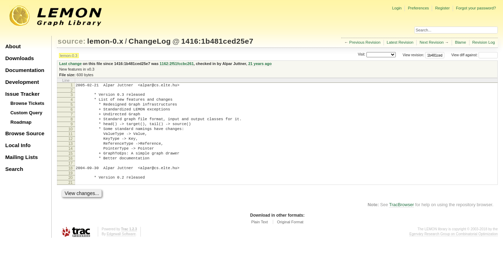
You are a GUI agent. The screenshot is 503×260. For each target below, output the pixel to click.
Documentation (24, 70)
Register (442, 8)
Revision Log (483, 42)
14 (70, 161)
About (13, 46)
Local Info (18, 145)
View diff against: (474, 55)
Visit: (361, 55)
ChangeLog (150, 41)
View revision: (413, 55)
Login (396, 8)
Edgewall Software (121, 253)
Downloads (19, 58)
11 (70, 143)
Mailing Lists (21, 157)
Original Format (290, 241)
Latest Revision (400, 42)
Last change (70, 64)
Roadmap (21, 122)
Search (14, 169)
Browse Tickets (27, 103)
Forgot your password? (476, 8)
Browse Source (24, 133)
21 (70, 201)
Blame (460, 42)
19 (70, 191)
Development (22, 82)
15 (70, 167)
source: (72, 41)
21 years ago (260, 64)
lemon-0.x (105, 41)
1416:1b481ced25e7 (217, 41)
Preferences (418, 8)
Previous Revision (365, 42)
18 (70, 185)
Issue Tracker (22, 94)
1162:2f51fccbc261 (177, 64)
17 (70, 179)
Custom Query (26, 112)
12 (70, 149)
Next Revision (432, 42)
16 (70, 173)
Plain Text (259, 241)
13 (70, 155)
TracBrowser (401, 223)
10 (70, 137)
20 (70, 195)
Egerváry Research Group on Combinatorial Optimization (453, 253)
